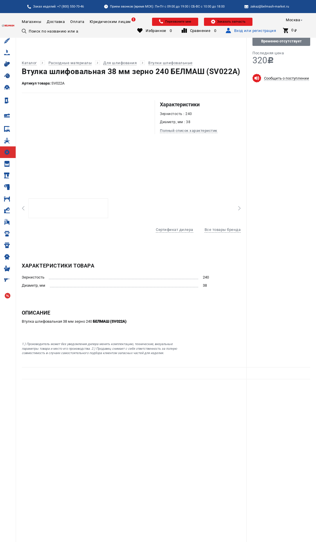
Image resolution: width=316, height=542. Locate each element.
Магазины (31, 21)
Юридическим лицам (110, 21)
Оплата (77, 21)
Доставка (56, 21)
